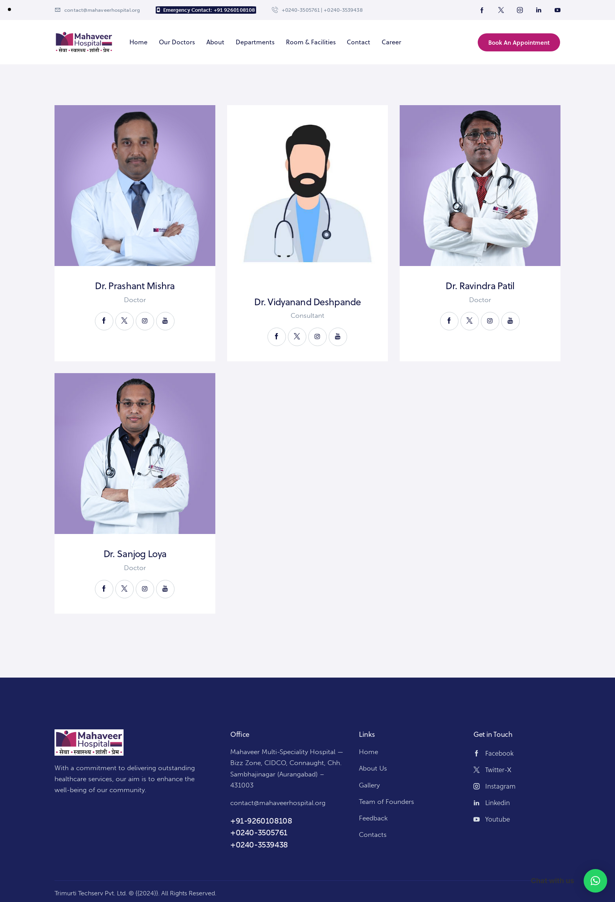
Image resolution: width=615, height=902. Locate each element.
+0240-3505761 (258, 832)
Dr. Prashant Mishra (135, 286)
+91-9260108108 (261, 820)
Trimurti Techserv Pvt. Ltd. (91, 893)
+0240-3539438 (259, 844)
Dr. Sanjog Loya (135, 553)
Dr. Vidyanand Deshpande (307, 302)
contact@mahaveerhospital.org (278, 803)
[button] (595, 881)
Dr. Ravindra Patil (480, 286)
